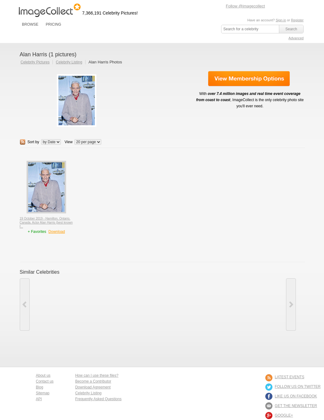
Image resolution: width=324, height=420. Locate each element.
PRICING (53, 24)
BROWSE (30, 24)
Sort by (33, 142)
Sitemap (42, 393)
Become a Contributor (93, 381)
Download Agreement (93, 387)
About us (43, 375)
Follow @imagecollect (245, 6)
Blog (39, 387)
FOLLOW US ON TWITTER (298, 386)
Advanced (296, 38)
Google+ (284, 415)
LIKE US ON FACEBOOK (296, 396)
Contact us (44, 381)
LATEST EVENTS (290, 377)
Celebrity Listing (69, 62)
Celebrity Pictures (35, 62)
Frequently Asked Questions (98, 399)
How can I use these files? (96, 375)
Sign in (281, 20)
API (39, 399)
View (69, 142)
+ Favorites (37, 231)
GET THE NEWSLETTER (296, 406)
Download (56, 231)
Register (297, 20)
